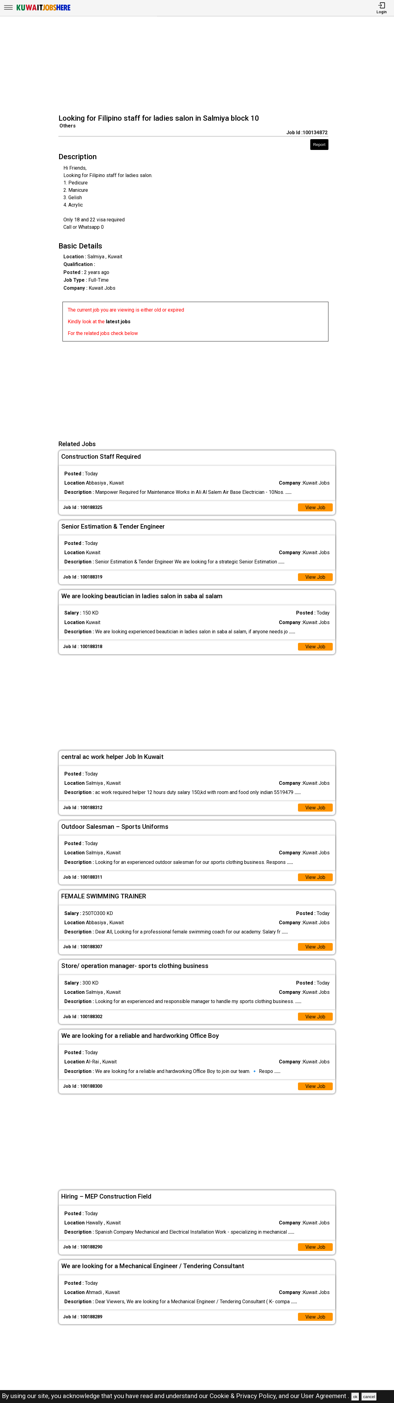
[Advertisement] (199, 66)
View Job (315, 507)
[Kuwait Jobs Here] (43, 10)
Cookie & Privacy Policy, (244, 1396)
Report (319, 144)
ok (355, 1396)
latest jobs (118, 322)
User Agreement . (325, 1396)
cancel (369, 1396)
